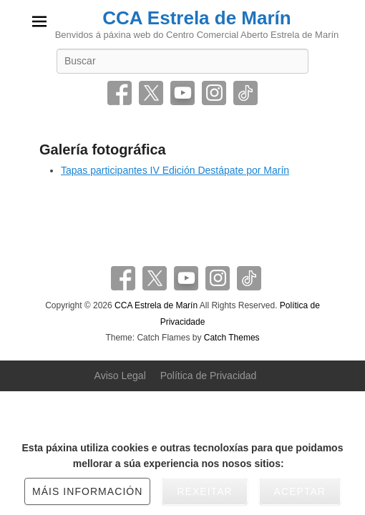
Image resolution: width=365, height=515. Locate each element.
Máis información (87, 491)
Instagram (214, 93)
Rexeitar (204, 491)
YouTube (182, 93)
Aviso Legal (120, 375)
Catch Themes (232, 338)
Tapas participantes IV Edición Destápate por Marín (175, 170)
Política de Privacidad (208, 375)
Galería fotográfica (102, 149)
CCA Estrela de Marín (196, 18)
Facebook (119, 93)
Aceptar (300, 491)
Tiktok (245, 93)
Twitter (151, 93)
